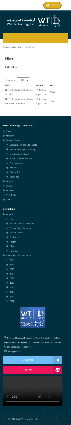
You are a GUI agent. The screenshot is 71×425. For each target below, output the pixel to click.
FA (51, 5)
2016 (12, 278)
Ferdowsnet (15, 237)
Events (9, 186)
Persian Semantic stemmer (22, 228)
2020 (12, 260)
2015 (12, 283)
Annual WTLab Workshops (18, 256)
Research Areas (13, 140)
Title (7, 85)
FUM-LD (14, 251)
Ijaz (11, 219)
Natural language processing (23, 149)
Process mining (17, 163)
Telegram (42, 360)
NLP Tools (11, 195)
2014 (12, 287)
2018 (12, 269)
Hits (52, 85)
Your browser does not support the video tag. (32, 391)
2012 (12, 297)
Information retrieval (19, 154)
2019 (12, 265)
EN (57, 5)
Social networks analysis (21, 159)
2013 (12, 292)
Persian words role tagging (22, 224)
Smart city (14, 177)
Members (10, 136)
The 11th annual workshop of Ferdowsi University (19, 101)
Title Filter (11, 67)
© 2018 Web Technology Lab (22, 419)
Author (39, 85)
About (9, 200)
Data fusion (15, 172)
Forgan (13, 242)
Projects (9, 181)
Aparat (43, 370)
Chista (13, 246)
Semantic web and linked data (23, 145)
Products (10, 191)
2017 (12, 274)
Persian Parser (16, 233)
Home (19, 47)
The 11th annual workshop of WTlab (19, 92)
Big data (13, 168)
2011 (12, 301)
